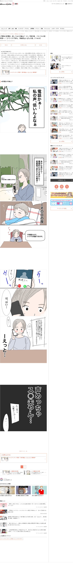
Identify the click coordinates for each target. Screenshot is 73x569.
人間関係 (32, 28)
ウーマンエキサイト (11, 40)
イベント (37, 28)
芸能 (42, 28)
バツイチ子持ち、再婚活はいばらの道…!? (15, 33)
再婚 (12, 538)
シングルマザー (18, 538)
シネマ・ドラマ (55, 28)
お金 (13, 28)
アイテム (27, 28)
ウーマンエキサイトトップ (58, 3)
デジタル (62, 28)
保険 (16, 28)
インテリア (20, 28)
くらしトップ (4, 28)
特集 (51, 53)
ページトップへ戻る (61, 208)
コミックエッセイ (5, 538)
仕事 (9, 28)
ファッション (47, 28)
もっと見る (61, 71)
